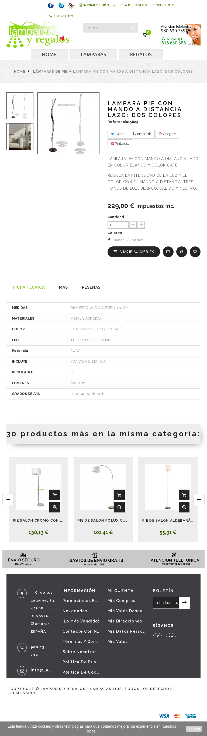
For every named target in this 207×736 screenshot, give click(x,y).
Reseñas (91, 287)
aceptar (194, 729)
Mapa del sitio (79, 682)
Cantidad (116, 217)
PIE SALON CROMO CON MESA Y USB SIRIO (38, 520)
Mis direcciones (125, 621)
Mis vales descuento (126, 611)
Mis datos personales (126, 631)
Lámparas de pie (50, 71)
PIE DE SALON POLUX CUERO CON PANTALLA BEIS (103, 520)
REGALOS (141, 54)
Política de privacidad (81, 662)
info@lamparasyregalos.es (42, 670)
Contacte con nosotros (81, 631)
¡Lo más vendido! (81, 621)
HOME (49, 54)
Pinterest (120, 143)
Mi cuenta (121, 591)
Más (63, 287)
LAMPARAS (93, 54)
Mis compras (121, 601)
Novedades (75, 611)
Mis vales (118, 641)
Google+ (167, 134)
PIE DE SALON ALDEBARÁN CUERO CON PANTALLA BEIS (168, 520)
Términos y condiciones (81, 641)
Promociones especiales (81, 601)
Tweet (118, 134)
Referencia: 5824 (123, 122)
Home (19, 71)
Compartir (141, 134)
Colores (115, 233)
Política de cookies (81, 672)
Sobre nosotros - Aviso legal (81, 652)
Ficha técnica (29, 287)
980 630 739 (61, 16)
